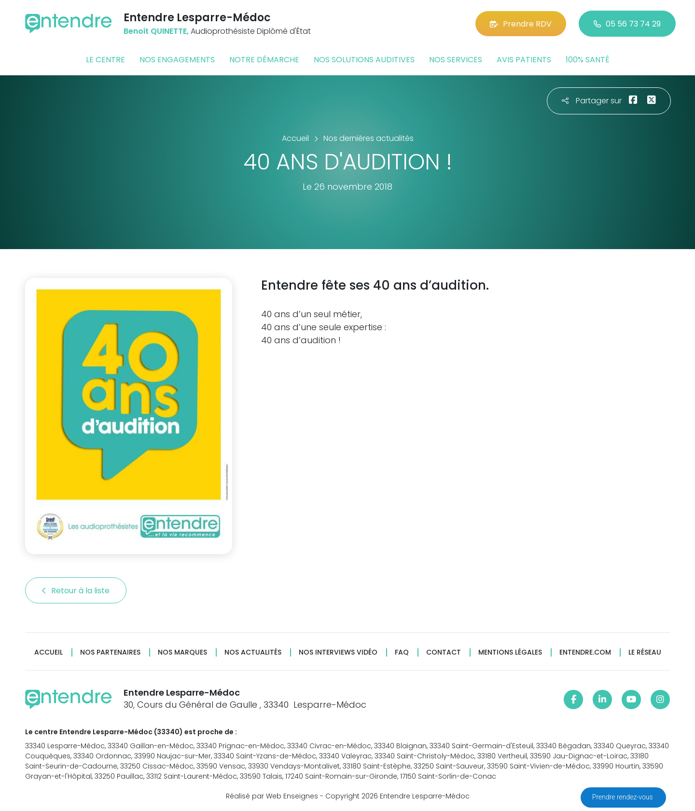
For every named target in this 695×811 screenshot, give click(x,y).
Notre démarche (264, 59)
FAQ (402, 652)
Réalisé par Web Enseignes (272, 796)
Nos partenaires (110, 652)
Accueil (48, 652)
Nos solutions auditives (364, 59)
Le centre (105, 59)
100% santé (588, 59)
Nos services (455, 59)
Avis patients (524, 59)
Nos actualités (252, 652)
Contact (443, 652)
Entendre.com (585, 652)
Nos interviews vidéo (338, 652)
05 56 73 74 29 (627, 23)
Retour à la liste (75, 590)
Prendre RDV (521, 23)
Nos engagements (177, 59)
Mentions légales (510, 652)
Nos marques (182, 652)
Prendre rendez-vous (623, 797)
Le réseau (644, 652)
